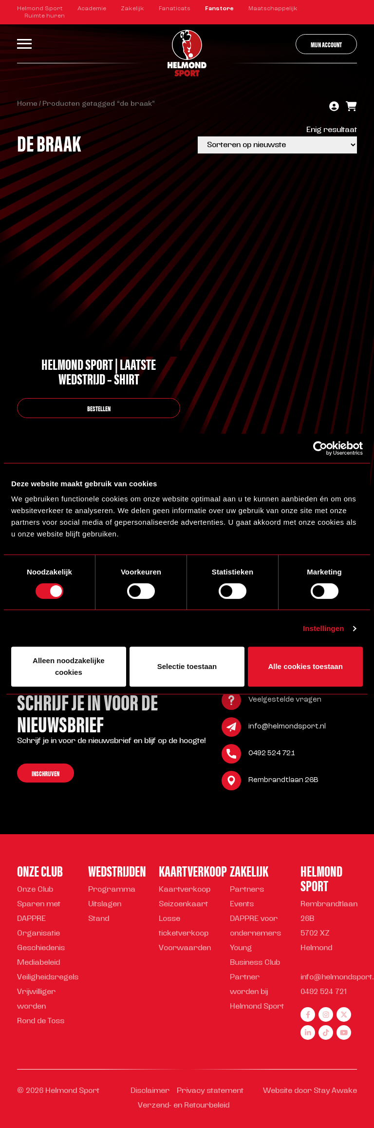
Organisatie (38, 933)
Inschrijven (45, 774)
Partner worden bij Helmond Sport (257, 992)
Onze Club (35, 890)
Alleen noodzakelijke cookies (69, 666)
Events (242, 904)
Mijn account (326, 44)
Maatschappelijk (273, 9)
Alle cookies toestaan (305, 666)
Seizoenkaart (183, 904)
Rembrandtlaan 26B (283, 781)
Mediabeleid (38, 963)
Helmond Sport (40, 9)
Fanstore (219, 9)
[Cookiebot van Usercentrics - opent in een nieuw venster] (320, 448)
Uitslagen (104, 904)
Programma (111, 890)
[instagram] (325, 1014)
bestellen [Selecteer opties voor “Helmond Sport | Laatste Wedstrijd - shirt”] (99, 408)
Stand (98, 919)
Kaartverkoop (184, 890)
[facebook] (307, 1014)
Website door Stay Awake (310, 1091)
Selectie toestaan (187, 666)
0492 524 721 (271, 755)
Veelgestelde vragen (284, 701)
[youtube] (344, 1032)
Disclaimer (150, 1091)
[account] (334, 107)
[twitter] (344, 1014)
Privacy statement (210, 1091)
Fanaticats (174, 9)
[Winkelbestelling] (277, 144)
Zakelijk (132, 9)
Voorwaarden (185, 948)
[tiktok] (325, 1032)
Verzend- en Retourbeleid (183, 1105)
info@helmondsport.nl (287, 728)
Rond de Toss (40, 1021)
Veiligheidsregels (47, 977)
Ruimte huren (44, 16)
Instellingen (323, 628)
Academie (91, 9)
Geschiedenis (41, 948)
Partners (247, 890)
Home (27, 104)
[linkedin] (307, 1032)
